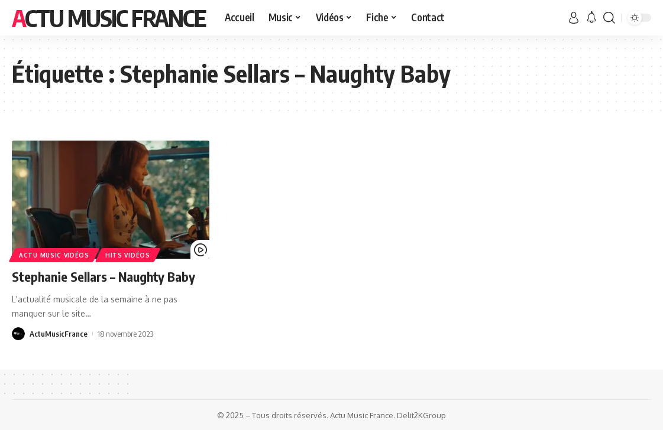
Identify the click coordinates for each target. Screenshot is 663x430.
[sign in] (574, 18)
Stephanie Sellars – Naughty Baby (103, 276)
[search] (609, 18)
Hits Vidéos (127, 255)
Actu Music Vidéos (54, 255)
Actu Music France (109, 18)
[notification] (591, 17)
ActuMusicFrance (59, 333)
